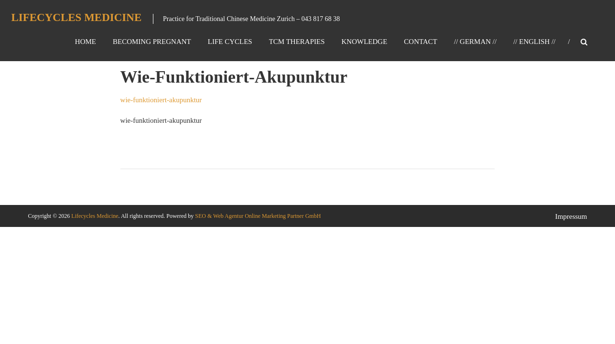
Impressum (571, 216)
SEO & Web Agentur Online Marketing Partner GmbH (257, 216)
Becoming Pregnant (152, 41)
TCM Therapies (297, 41)
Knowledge (365, 41)
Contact (420, 41)
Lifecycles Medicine (76, 17)
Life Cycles (230, 41)
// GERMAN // (475, 41)
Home (85, 41)
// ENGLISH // (534, 41)
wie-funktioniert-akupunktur (161, 100)
